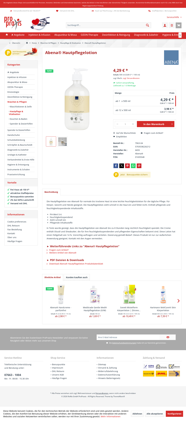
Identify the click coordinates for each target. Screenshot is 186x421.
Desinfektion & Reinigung (19, 97)
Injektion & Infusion (17, 77)
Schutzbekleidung (16, 140)
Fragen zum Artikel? (152, 133)
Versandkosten (102, 393)
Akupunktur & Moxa (17, 82)
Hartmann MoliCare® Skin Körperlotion (163, 309)
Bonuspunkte (58, 364)
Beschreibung (51, 192)
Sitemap (102, 364)
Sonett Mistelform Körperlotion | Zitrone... (129, 309)
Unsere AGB (58, 374)
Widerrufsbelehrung (108, 371)
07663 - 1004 (12, 375)
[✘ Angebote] (17, 35)
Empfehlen (120, 136)
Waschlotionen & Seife (20, 106)
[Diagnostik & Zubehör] (146, 35)
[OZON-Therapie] (89, 35)
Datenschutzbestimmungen (124, 343)
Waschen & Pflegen (17, 101)
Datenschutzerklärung (109, 374)
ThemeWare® (119, 396)
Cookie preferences (16, 224)
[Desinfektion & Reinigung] (116, 35)
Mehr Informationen (110, 416)
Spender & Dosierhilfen (21, 123)
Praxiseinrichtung (16, 174)
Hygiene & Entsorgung (18, 164)
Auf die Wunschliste (124, 133)
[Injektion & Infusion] (39, 35)
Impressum (57, 367)
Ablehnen (137, 413)
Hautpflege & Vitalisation (16, 113)
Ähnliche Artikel (52, 277)
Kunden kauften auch (76, 277)
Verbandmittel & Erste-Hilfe (20, 159)
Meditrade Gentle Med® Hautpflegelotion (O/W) (95, 309)
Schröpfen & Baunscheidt (19, 144)
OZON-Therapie (15, 87)
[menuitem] (173, 17)
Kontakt (11, 236)
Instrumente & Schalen (18, 169)
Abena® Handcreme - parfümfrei (60, 309)
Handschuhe (13, 135)
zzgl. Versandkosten (131, 78)
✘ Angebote (13, 72)
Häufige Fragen (14, 244)
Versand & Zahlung (107, 367)
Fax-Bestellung (14, 232)
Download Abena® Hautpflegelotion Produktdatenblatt (75, 263)
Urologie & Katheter (17, 154)
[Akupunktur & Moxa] (65, 35)
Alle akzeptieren (155, 413)
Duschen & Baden (18, 119)
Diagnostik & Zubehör (18, 149)
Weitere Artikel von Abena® (61, 252)
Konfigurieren (174, 413)
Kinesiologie (13, 92)
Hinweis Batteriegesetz (109, 378)
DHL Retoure (13, 228)
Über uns (11, 240)
